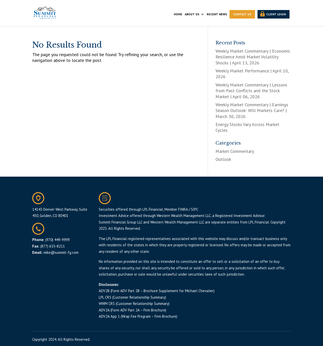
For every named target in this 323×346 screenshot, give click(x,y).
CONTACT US (242, 14)
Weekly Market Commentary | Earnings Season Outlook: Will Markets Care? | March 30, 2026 (252, 110)
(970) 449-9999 (57, 239)
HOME (178, 14)
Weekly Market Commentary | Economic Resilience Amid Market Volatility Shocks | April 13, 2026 (253, 57)
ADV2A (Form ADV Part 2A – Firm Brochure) (132, 310)
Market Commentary (235, 151)
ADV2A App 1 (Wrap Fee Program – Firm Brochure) (138, 316)
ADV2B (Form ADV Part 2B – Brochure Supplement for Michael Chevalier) (156, 290)
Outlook (223, 159)
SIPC (194, 209)
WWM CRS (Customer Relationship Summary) (134, 303)
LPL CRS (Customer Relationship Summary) (132, 297)
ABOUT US (192, 14)
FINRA (183, 209)
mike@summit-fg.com (61, 252)
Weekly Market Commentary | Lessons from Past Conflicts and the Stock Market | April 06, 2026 (251, 90)
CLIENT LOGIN (276, 14)
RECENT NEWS (217, 14)
